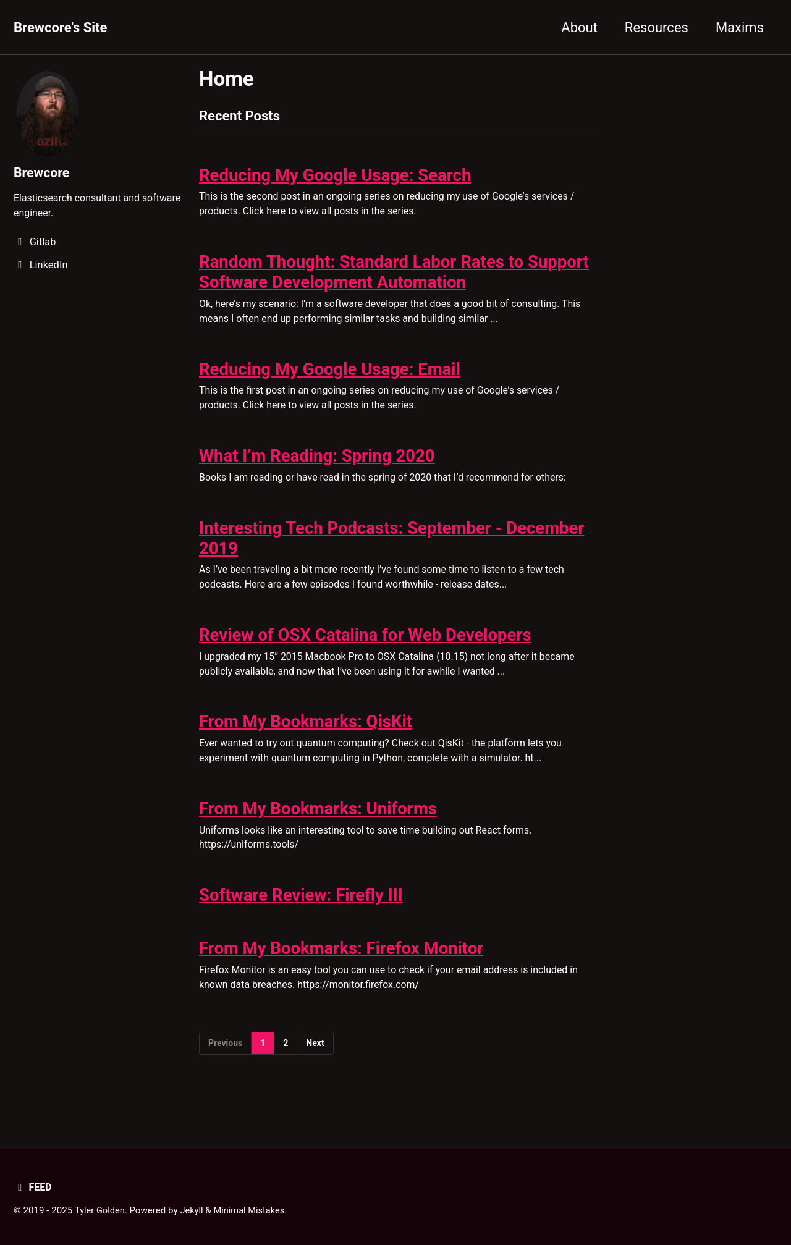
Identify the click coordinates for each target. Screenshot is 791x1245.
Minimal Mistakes (252, 1210)
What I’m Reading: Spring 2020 (317, 465)
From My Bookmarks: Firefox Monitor (341, 970)
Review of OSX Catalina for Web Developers (365, 648)
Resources (656, 27)
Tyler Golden (101, 1210)
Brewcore (43, 172)
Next (315, 1067)
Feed (33, 1187)
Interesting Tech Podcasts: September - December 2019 (391, 549)
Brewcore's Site (60, 27)
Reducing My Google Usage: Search (335, 177)
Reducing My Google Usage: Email (329, 376)
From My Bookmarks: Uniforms (318, 827)
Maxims (740, 27)
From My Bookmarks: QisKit (305, 737)
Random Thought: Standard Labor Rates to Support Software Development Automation (394, 276)
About (579, 27)
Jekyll (194, 1210)
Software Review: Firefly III (301, 916)
